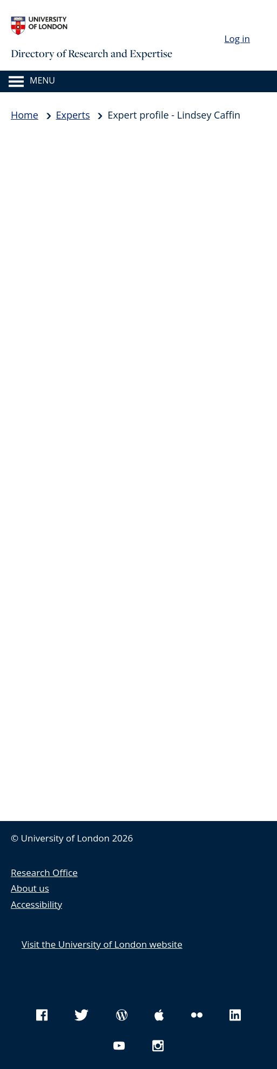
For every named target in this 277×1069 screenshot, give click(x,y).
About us (30, 888)
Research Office (44, 872)
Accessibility (36, 904)
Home (24, 114)
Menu (42, 80)
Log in (237, 38)
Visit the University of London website (102, 944)
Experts (73, 114)
